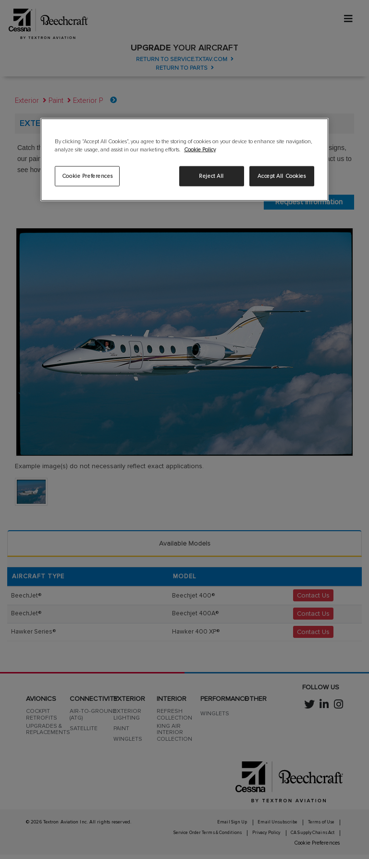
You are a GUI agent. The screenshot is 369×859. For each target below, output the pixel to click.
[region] (184, 159)
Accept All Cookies (282, 176)
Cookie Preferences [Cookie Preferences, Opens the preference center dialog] (87, 176)
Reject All (211, 176)
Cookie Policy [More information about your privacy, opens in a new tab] (200, 150)
